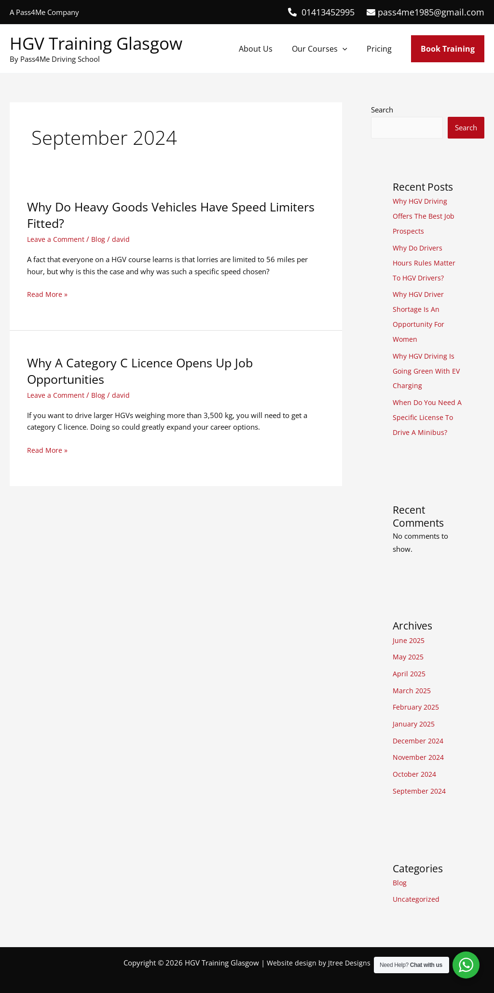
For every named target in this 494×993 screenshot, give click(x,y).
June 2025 (409, 633)
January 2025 (415, 715)
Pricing (381, 48)
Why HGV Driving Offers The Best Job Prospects (424, 215)
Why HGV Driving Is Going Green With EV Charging (427, 366)
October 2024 (416, 764)
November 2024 (420, 747)
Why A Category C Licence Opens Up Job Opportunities (144, 371)
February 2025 (417, 698)
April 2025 (410, 666)
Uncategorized (416, 888)
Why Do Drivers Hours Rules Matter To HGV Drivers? (424, 261)
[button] (348, 49)
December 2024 (419, 731)
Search (382, 109)
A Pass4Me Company (44, 12)
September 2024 (420, 780)
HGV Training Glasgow (96, 43)
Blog (101, 239)
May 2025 (409, 650)
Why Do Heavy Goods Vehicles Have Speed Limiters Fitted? (152, 215)
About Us (265, 48)
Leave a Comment (57, 239)
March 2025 (413, 682)
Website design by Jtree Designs (318, 950)
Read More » (47, 294)
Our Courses (325, 49)
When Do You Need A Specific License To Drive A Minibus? (427, 411)
